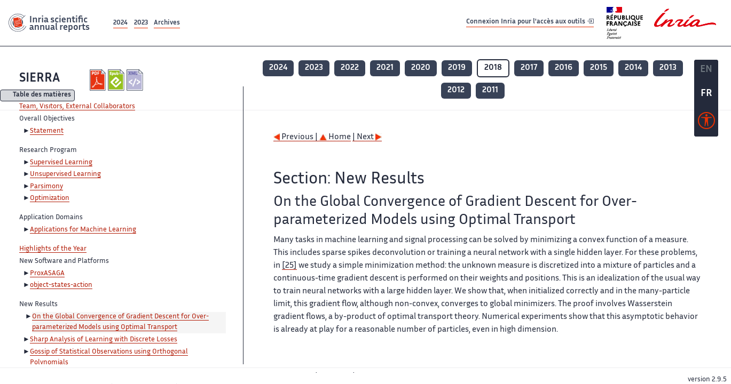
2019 (457, 68)
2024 (120, 23)
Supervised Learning (61, 162)
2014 (633, 68)
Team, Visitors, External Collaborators (77, 106)
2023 (141, 23)
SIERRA (39, 78)
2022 (350, 68)
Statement (47, 131)
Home (335, 137)
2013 (668, 68)
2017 (529, 68)
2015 (598, 68)
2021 (385, 68)
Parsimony (46, 186)
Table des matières (42, 96)
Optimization (49, 198)
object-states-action (61, 285)
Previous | (296, 137)
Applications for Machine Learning (83, 230)
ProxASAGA (47, 273)
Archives (167, 23)
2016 (563, 68)
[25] (289, 265)
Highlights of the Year (53, 249)
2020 (420, 68)
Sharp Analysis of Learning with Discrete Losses (103, 340)
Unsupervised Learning (65, 174)
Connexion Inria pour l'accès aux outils (530, 23)
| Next (367, 137)
